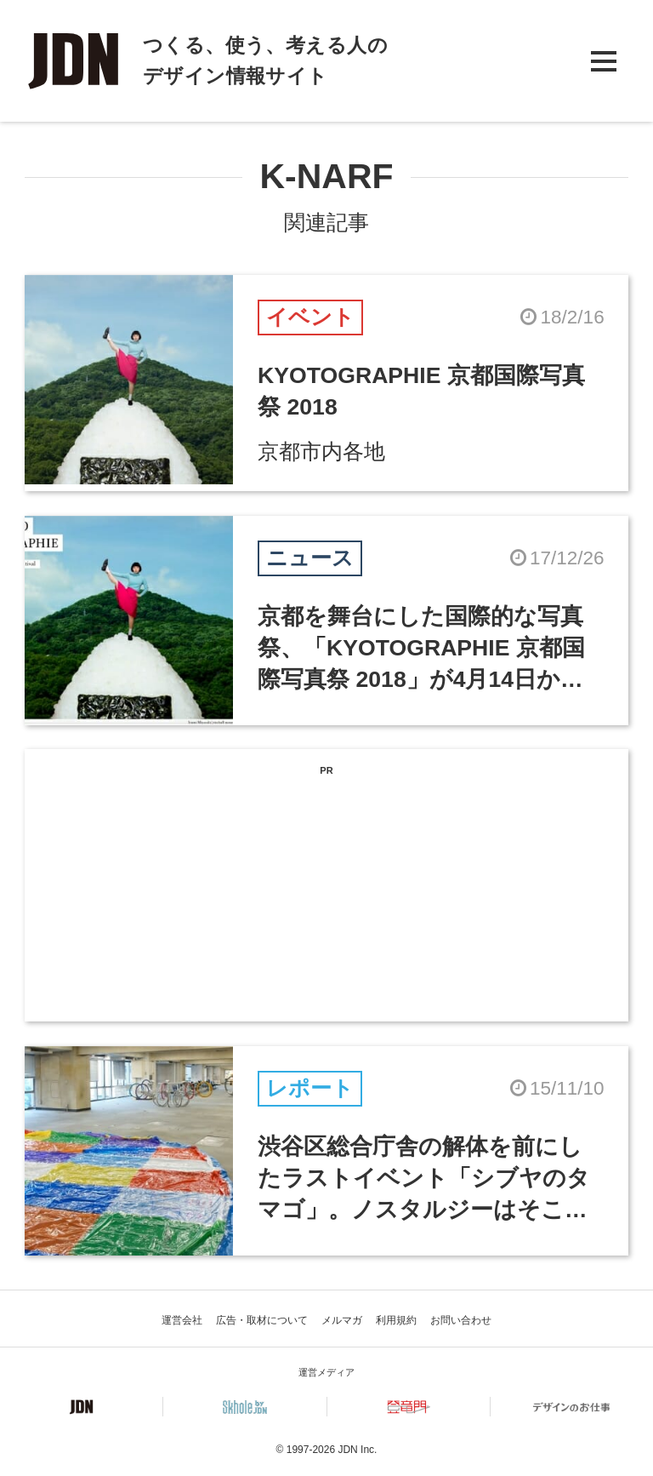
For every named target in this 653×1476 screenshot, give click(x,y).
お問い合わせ (460, 1320)
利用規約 (396, 1320)
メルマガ (341, 1320)
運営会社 (182, 1320)
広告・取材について (262, 1320)
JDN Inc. (357, 1450)
